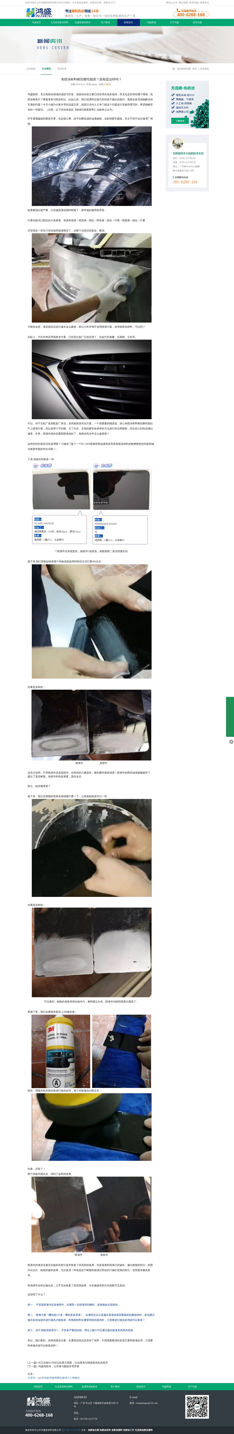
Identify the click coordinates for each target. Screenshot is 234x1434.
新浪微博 (52, 1377)
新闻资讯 (128, 22)
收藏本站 (204, 2)
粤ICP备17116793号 (71, 1430)
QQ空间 (42, 1377)
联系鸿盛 (193, 2)
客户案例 (105, 22)
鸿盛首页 (36, 22)
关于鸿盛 (174, 22)
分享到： (33, 1377)
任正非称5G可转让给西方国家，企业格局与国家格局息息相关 (73, 1362)
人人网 (71, 1377)
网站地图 (183, 2)
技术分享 (62, 69)
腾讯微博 (62, 1377)
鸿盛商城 (151, 22)
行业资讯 (46, 69)
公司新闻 (31, 69)
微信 (77, 1377)
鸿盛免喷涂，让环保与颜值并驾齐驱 (58, 1366)
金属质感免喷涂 (82, 22)
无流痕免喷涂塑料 (60, 22)
